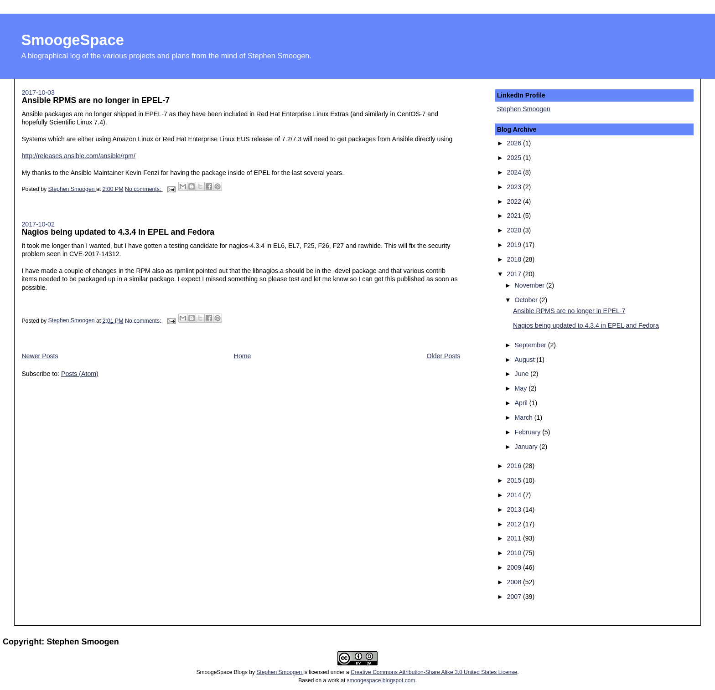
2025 (515, 157)
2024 (515, 172)
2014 (515, 495)
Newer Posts (39, 356)
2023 (515, 187)
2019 (515, 244)
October (527, 300)
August (526, 359)
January (527, 446)
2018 (515, 259)
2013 (515, 509)
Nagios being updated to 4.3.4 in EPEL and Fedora (117, 232)
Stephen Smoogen (523, 109)
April (522, 403)
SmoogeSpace (72, 39)
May (522, 388)
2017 (515, 274)
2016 (515, 465)
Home (242, 356)
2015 (515, 480)
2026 (515, 143)
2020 (515, 230)
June (523, 373)
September (531, 345)
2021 (515, 215)
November (530, 285)
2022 (515, 201)
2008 (515, 582)
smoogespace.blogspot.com (381, 680)
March (524, 417)
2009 (515, 567)
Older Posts (444, 356)
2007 (515, 596)
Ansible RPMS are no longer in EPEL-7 (95, 100)
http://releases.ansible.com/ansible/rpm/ (78, 156)
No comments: (144, 189)
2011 (515, 538)
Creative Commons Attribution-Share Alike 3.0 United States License (434, 672)
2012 (515, 524)
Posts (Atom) (79, 373)
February (529, 432)
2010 (515, 552)
